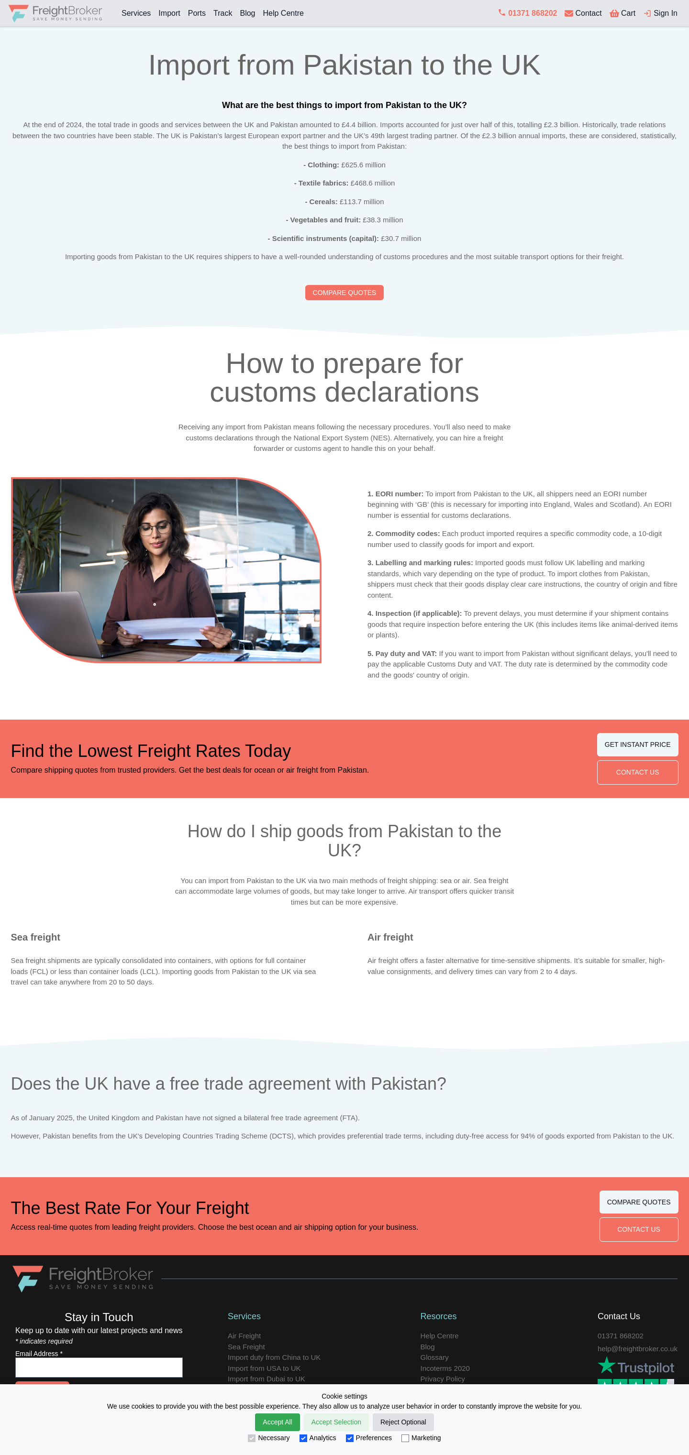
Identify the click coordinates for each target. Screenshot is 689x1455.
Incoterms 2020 (445, 1368)
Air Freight (244, 1336)
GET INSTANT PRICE (638, 744)
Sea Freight (246, 1347)
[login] (660, 13)
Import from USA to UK (264, 1368)
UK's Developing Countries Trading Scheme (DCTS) (211, 1136)
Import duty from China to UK (274, 1357)
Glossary (435, 1357)
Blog (247, 13)
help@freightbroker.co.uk (638, 1349)
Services (136, 13)
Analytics (318, 1438)
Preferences (369, 1438)
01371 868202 (621, 1336)
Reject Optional (403, 1422)
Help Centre (283, 13)
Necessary (268, 1438)
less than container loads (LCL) (108, 971)
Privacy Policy (443, 1379)
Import (169, 13)
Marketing (421, 1438)
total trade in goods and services (149, 124)
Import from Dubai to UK (266, 1379)
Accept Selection (336, 1422)
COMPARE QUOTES (345, 292)
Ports (197, 13)
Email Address (39, 1353)
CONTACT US (637, 772)
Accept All (277, 1422)
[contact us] (583, 13)
